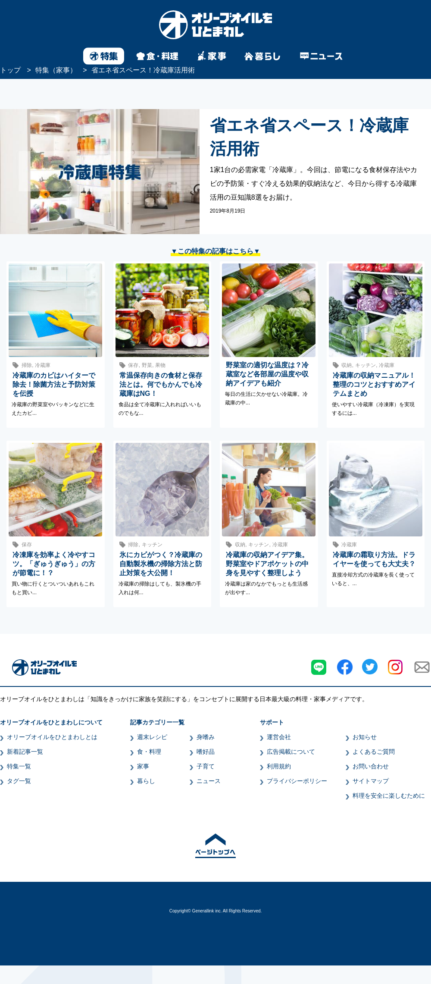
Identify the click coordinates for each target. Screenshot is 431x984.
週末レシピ (152, 736)
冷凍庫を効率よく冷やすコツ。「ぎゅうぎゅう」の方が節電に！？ (53, 564)
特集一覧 (19, 766)
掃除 (27, 365)
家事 (143, 766)
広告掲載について (291, 751)
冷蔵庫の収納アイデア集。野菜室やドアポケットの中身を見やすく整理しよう (267, 564)
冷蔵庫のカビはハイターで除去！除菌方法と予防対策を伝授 (53, 384)
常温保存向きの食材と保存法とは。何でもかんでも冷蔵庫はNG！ (160, 384)
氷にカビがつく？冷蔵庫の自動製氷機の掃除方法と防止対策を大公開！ (160, 564)
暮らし (146, 780)
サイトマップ (371, 780)
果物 (160, 365)
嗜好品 (206, 751)
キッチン (365, 365)
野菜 (147, 365)
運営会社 (279, 736)
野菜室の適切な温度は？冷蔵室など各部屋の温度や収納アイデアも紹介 (267, 374)
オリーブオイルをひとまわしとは (52, 736)
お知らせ (365, 736)
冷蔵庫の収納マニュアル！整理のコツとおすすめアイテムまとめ (374, 384)
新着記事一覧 (25, 751)
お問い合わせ (371, 766)
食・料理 (149, 751)
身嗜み (206, 736)
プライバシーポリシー (297, 780)
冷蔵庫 (42, 365)
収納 (346, 365)
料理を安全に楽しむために (389, 795)
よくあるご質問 (374, 751)
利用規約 (279, 766)
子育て (206, 766)
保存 (133, 365)
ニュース (209, 780)
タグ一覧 (19, 780)
